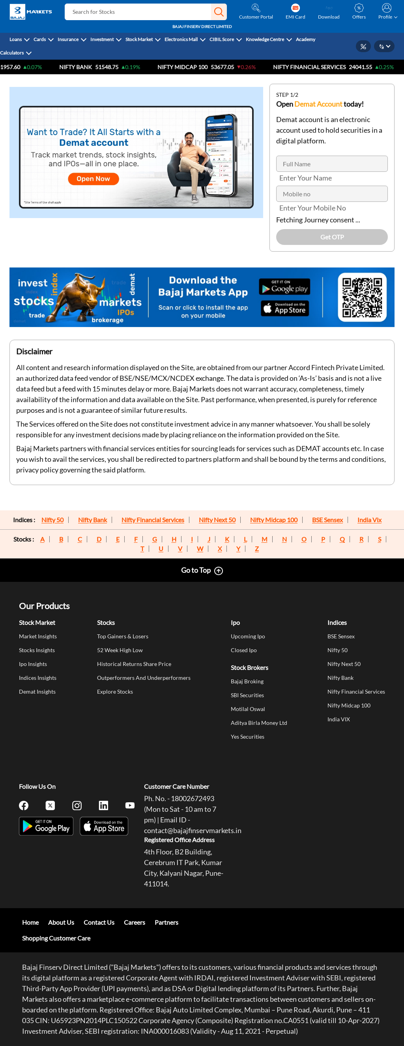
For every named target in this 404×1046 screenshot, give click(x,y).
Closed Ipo (244, 650)
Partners (166, 922)
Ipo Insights (33, 663)
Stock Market (139, 39)
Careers (134, 922)
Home (30, 922)
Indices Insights (37, 677)
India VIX (338, 719)
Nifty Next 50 (217, 520)
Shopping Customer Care (56, 938)
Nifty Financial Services (320, 67)
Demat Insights (37, 691)
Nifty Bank (86, 67)
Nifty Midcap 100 (273, 520)
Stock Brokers (249, 667)
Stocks (106, 622)
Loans (15, 39)
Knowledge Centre (265, 39)
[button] (219, 12)
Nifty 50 (52, 520)
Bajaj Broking (247, 681)
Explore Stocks (115, 691)
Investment (102, 39)
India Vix (369, 520)
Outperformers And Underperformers (144, 677)
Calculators (12, 53)
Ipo (235, 622)
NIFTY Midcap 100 (193, 67)
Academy (305, 39)
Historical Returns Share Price (134, 663)
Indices (337, 622)
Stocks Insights (37, 650)
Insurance (68, 39)
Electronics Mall (181, 39)
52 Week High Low (120, 650)
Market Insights (38, 636)
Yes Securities (247, 736)
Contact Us (99, 922)
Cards (40, 39)
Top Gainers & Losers (122, 636)
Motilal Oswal (248, 708)
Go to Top (196, 570)
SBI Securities (247, 695)
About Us (61, 922)
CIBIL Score (221, 39)
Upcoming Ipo (248, 636)
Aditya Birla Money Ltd (259, 722)
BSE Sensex (327, 520)
